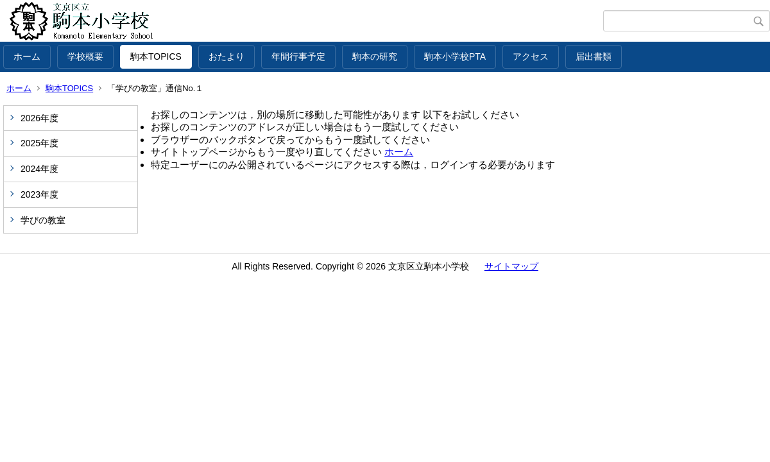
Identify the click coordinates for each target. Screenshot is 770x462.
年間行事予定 (298, 56)
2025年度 (39, 143)
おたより (226, 56)
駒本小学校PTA (455, 56)
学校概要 (85, 56)
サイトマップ (511, 266)
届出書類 (594, 56)
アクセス (531, 56)
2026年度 (39, 118)
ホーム (26, 56)
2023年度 (39, 194)
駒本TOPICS (156, 56)
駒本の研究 (374, 56)
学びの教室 (43, 220)
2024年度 (39, 169)
